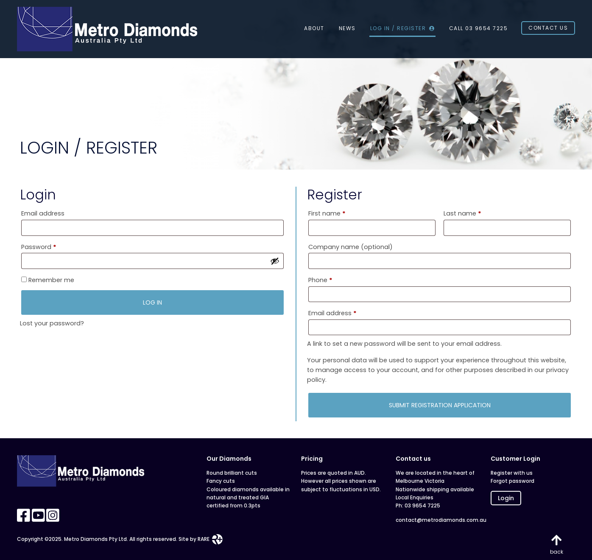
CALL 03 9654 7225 (478, 28)
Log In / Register (402, 28)
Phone (320, 280)
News (347, 28)
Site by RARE (201, 539)
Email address (42, 213)
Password (52, 246)
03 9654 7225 (422, 505)
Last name (462, 213)
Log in (152, 302)
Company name (350, 247)
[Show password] (274, 261)
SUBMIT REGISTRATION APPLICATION (440, 405)
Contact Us (548, 27)
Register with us (512, 472)
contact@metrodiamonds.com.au (438, 520)
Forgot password (512, 480)
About (314, 28)
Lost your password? (52, 323)
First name (327, 213)
